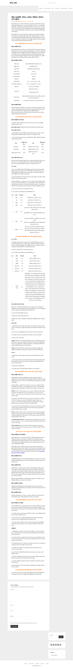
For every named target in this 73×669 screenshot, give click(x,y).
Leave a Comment (30, 21)
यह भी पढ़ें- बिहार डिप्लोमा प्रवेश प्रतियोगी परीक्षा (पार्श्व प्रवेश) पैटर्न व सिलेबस (28, 569)
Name (12, 605)
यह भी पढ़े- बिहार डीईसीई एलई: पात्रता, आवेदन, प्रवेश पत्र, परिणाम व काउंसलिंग (28, 371)
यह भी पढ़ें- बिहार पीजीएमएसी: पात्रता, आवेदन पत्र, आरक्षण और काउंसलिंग (28, 116)
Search (61, 636)
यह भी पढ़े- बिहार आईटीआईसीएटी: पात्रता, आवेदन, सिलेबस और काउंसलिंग (28, 236)
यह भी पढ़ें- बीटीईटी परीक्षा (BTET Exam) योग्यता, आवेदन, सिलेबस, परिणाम (28, 43)
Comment (12, 589)
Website (12, 616)
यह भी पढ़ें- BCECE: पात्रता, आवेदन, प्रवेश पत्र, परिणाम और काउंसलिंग (28, 431)
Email (12, 610)
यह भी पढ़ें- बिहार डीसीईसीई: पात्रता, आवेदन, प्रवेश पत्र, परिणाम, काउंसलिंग (28, 499)
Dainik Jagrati (13, 3)
